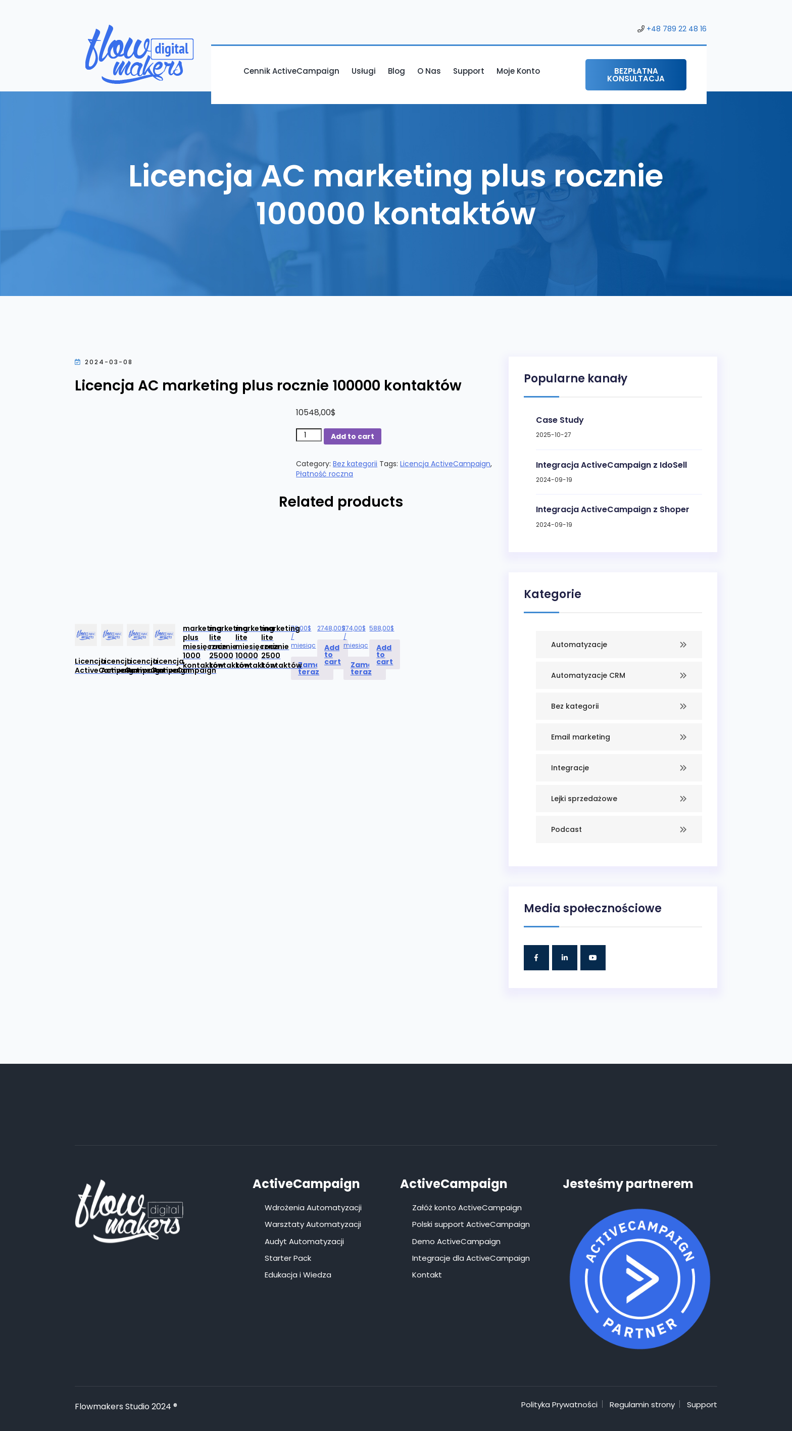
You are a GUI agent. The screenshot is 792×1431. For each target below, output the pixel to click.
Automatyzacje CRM (588, 675)
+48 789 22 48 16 (677, 29)
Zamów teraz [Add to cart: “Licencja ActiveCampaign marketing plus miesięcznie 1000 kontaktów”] (312, 668)
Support (468, 71)
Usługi (364, 71)
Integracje (570, 768)
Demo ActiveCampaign (456, 1241)
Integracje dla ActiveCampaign (471, 1258)
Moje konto (518, 71)
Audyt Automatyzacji (304, 1241)
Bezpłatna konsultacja (636, 75)
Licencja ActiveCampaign (445, 464)
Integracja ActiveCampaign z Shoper (612, 509)
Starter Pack (288, 1258)
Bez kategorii (355, 464)
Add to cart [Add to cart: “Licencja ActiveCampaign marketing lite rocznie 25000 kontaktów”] (332, 655)
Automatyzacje (579, 644)
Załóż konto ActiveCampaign (467, 1207)
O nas (429, 71)
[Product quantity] (309, 434)
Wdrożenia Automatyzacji (313, 1207)
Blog (396, 71)
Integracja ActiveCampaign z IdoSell (611, 465)
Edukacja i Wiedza (298, 1274)
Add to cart (352, 436)
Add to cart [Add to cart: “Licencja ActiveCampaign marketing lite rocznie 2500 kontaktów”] (384, 655)
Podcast (566, 829)
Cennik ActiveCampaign (291, 71)
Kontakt (427, 1274)
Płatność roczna (324, 474)
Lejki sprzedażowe (584, 799)
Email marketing (580, 737)
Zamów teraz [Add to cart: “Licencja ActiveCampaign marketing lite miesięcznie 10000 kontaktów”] (365, 668)
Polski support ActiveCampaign (471, 1224)
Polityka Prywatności (559, 1404)
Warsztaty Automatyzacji (313, 1224)
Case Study (560, 420)
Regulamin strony (642, 1404)
